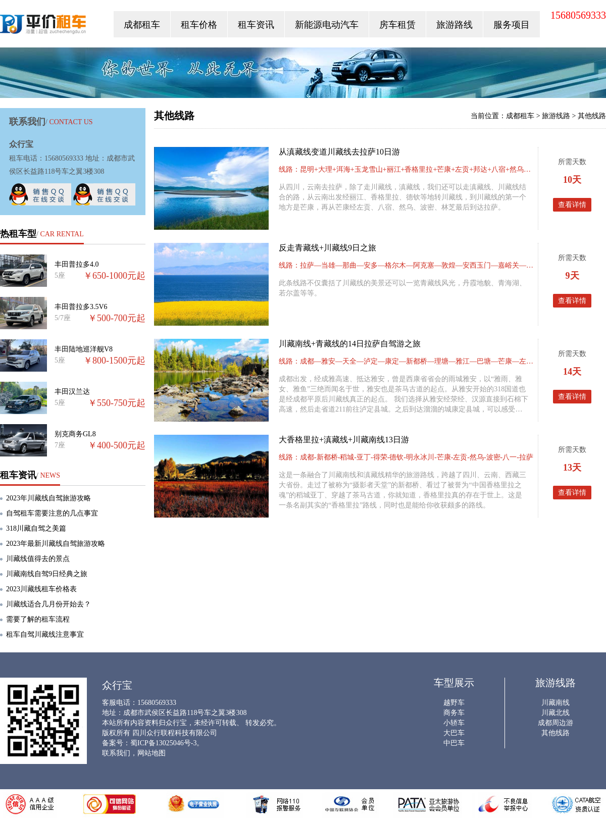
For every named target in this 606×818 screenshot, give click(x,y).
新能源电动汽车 (327, 25)
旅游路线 (454, 25)
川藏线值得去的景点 (38, 559)
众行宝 (43, 26)
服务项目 (511, 25)
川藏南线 (555, 702)
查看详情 (572, 205)
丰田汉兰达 (72, 391)
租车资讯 (256, 25)
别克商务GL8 (75, 434)
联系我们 (116, 753)
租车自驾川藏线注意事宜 (45, 634)
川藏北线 (555, 713)
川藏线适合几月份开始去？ (48, 604)
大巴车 (454, 733)
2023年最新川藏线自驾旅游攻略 (55, 543)
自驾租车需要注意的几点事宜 (52, 513)
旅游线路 (556, 116)
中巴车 (454, 743)
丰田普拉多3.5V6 (81, 307)
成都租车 (142, 25)
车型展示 (454, 682)
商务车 (454, 713)
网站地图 (151, 753)
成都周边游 (555, 723)
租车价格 (199, 25)
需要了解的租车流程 (38, 619)
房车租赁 (397, 25)
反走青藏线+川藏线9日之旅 (327, 247)
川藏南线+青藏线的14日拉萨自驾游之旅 (350, 343)
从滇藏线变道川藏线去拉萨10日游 (339, 151)
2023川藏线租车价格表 (41, 589)
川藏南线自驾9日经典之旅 (46, 574)
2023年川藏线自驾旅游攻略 (48, 498)
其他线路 (592, 116)
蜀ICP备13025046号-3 (163, 743)
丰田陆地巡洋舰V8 (84, 349)
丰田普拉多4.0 (77, 264)
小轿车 (454, 723)
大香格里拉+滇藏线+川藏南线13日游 (344, 439)
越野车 (454, 702)
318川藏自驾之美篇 (36, 528)
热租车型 (18, 234)
